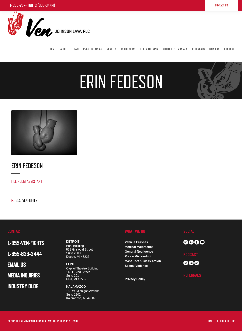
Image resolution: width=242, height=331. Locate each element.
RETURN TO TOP (225, 321)
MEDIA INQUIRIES (24, 276)
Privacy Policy (135, 279)
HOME (53, 49)
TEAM (75, 49)
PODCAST (190, 254)
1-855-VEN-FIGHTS (26, 243)
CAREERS (214, 49)
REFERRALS (198, 49)
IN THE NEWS (128, 49)
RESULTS (111, 49)
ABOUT (64, 49)
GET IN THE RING (149, 49)
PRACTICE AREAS (92, 49)
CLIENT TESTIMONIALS (175, 49)
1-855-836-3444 (25, 254)
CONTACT (229, 49)
